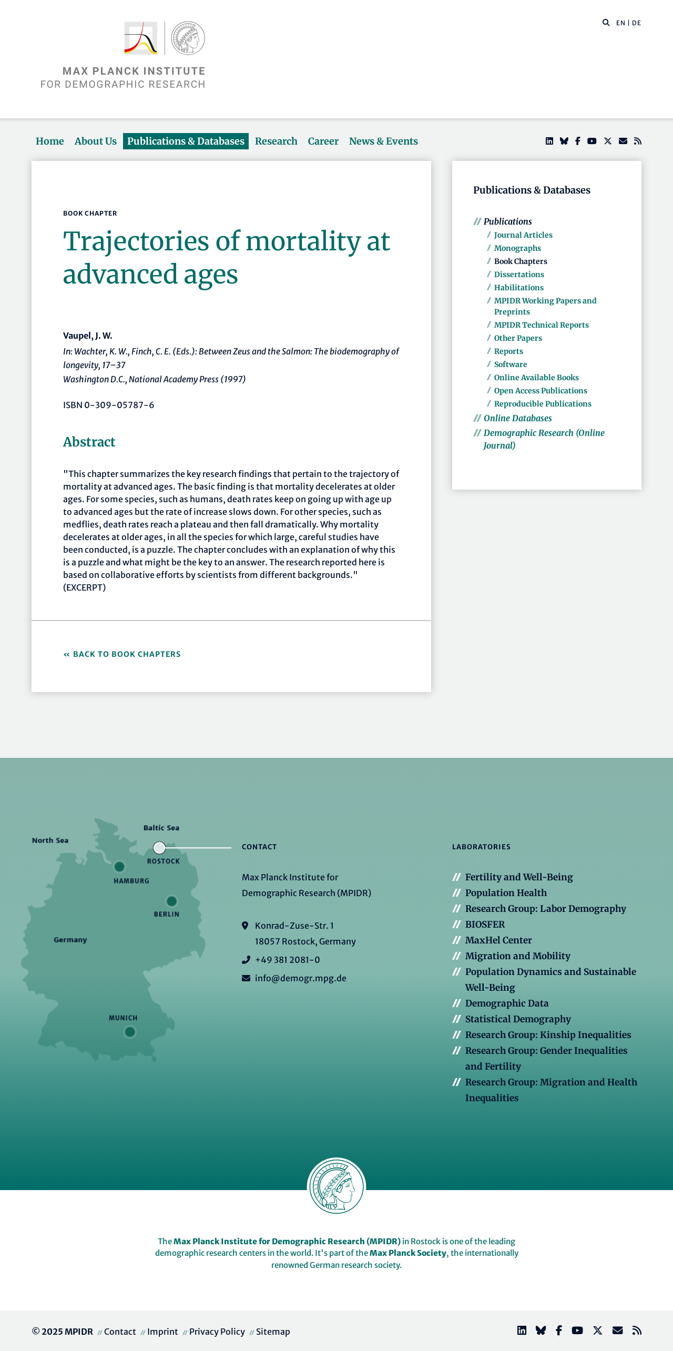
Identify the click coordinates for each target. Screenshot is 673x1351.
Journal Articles (523, 235)
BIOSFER (485, 924)
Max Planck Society (408, 1253)
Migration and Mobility (517, 956)
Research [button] (276, 141)
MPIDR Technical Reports (541, 325)
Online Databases (518, 418)
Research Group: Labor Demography (545, 909)
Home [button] (50, 141)
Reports (508, 351)
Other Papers (518, 338)
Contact (120, 1331)
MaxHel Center (498, 940)
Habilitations (519, 287)
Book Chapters (520, 261)
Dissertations (519, 274)
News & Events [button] (383, 141)
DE (636, 23)
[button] (606, 22)
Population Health (506, 893)
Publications (508, 221)
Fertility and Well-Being (519, 877)
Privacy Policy (217, 1331)
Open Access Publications (540, 390)
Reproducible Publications (543, 404)
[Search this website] (600, 23)
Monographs (517, 248)
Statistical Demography (518, 1019)
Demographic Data (507, 1003)
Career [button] (323, 141)
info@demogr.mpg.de (300, 978)
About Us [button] (96, 141)
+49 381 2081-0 (287, 959)
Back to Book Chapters (127, 654)
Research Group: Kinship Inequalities (548, 1035)
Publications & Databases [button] (185, 141)
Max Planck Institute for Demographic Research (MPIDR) (287, 1241)
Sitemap (273, 1331)
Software (510, 364)
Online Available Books (536, 377)
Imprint (162, 1331)
